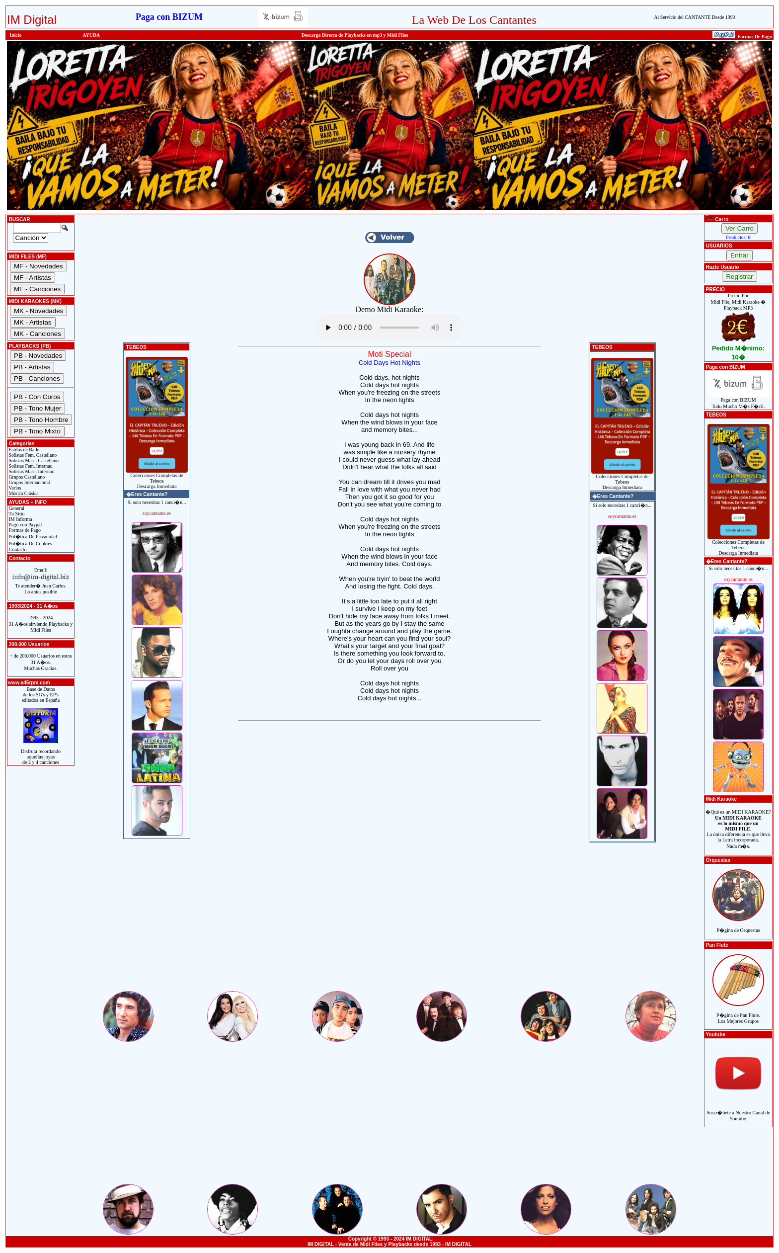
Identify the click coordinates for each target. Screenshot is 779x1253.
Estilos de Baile (23, 449)
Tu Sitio (15, 513)
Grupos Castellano (26, 477)
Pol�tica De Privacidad (32, 536)
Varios (14, 488)
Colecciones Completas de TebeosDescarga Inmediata (157, 478)
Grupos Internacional (28, 482)
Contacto (17, 549)
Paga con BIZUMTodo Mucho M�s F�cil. (738, 401)
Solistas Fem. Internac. (30, 466)
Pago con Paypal (24, 524)
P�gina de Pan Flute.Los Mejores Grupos (738, 1013)
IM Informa (19, 519)
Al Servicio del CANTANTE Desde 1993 (694, 17)
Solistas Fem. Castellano (32, 455)
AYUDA (91, 35)
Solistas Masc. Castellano (33, 460)
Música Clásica (23, 493)
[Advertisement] (389, 920)
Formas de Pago (24, 530)
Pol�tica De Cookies (29, 543)
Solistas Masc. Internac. (31, 471)
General (15, 508)
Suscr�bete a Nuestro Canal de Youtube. (738, 1110)
